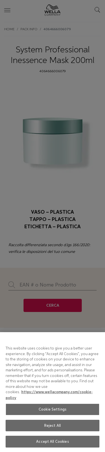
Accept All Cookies (52, 441)
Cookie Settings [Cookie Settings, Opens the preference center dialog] (52, 409)
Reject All (52, 425)
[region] (52, 392)
